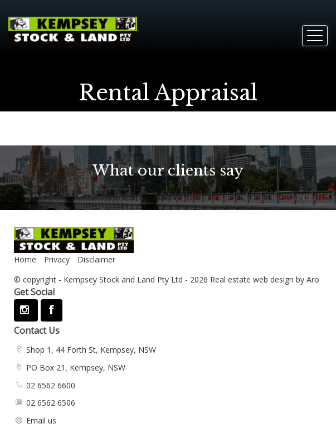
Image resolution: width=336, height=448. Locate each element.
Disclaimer (96, 259)
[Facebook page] (51, 310)
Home (25, 259)
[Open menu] (315, 35)
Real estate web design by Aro (264, 279)
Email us (41, 420)
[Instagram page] (26, 310)
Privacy (57, 259)
